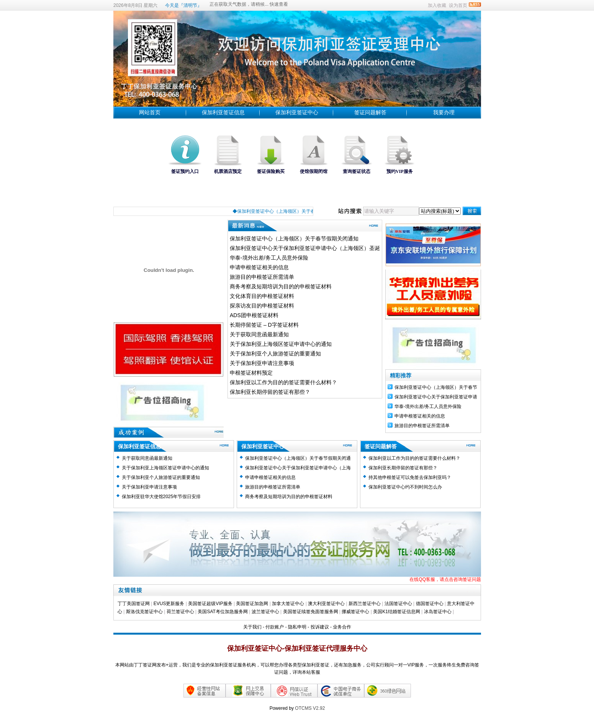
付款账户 (274, 627)
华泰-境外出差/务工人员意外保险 (269, 258)
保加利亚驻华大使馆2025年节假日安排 (161, 496)
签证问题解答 (370, 112)
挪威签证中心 (356, 611)
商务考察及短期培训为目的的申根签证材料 (281, 286)
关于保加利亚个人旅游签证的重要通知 (275, 353)
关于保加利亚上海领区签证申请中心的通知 (281, 344)
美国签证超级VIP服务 (210, 603)
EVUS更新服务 (169, 603)
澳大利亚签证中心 (326, 603)
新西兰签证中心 (365, 603)
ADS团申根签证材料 (254, 315)
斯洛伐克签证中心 (144, 611)
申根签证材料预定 (251, 373)
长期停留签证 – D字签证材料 (264, 325)
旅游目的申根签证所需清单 (262, 277)
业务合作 (342, 627)
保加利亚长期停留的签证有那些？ (270, 392)
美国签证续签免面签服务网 (310, 611)
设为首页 (458, 5)
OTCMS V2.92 (310, 708)
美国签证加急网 (252, 603)
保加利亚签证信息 (223, 112)
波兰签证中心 (266, 611)
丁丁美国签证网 (134, 603)
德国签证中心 (429, 603)
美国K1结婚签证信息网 (396, 611)
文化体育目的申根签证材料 (262, 296)
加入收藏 (437, 5)
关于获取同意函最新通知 (259, 334)
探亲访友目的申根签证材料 (262, 306)
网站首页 (149, 112)
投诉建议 (320, 627)
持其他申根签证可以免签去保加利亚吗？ (409, 477)
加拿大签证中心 (288, 603)
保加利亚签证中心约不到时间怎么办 (405, 487)
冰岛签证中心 (438, 611)
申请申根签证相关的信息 (259, 267)
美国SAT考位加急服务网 (222, 611)
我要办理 (444, 112)
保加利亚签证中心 (296, 112)
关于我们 (252, 627)
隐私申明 (297, 627)
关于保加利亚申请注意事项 (262, 363)
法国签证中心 (398, 603)
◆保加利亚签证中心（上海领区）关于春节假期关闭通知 (296, 211)
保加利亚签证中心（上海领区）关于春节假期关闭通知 (294, 238)
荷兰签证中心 (180, 611)
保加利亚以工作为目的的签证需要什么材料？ (283, 382)
